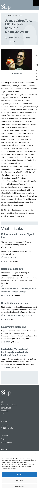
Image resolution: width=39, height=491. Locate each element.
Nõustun (19, 475)
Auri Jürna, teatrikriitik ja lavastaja (18, 315)
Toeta (3, 413)
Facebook (4, 411)
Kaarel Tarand (10, 257)
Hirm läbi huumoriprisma (14, 303)
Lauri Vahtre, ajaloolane (13, 327)
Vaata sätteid (19, 486)
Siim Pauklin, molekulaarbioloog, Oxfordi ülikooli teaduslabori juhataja (18, 290)
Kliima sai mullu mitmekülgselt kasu (17, 236)
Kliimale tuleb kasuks (14, 15)
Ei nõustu (19, 480)
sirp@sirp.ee (6, 408)
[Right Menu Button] (36, 3)
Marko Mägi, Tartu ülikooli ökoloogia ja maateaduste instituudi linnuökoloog (14, 352)
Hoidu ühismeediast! (12, 269)
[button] (36, 453)
